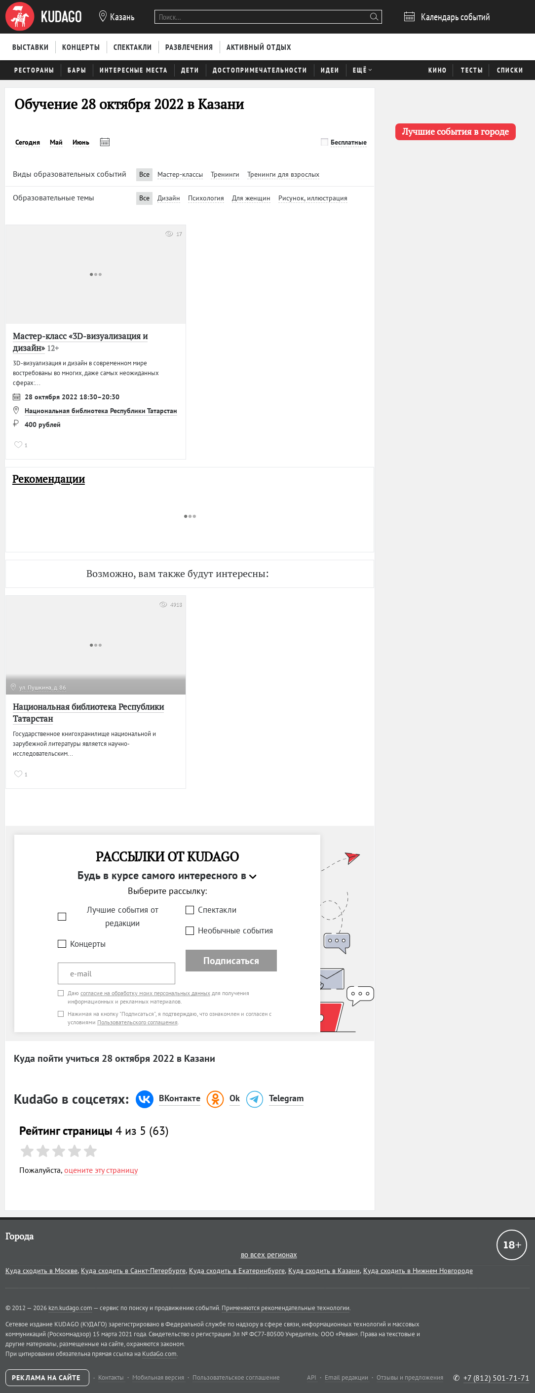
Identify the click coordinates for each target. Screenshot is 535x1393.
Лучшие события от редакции (122, 916)
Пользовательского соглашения (137, 1022)
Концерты (88, 943)
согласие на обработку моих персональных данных (145, 993)
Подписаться (231, 960)
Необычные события (235, 930)
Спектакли (217, 909)
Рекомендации (48, 479)
